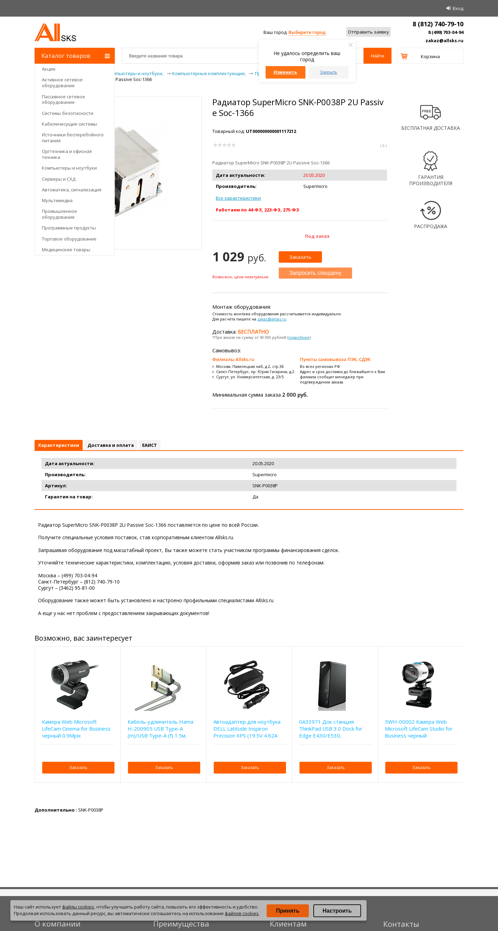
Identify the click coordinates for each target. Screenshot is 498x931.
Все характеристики (238, 198)
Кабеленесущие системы (69, 124)
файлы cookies (78, 907)
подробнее (299, 337)
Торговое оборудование (69, 239)
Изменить (285, 72)
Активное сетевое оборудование (62, 82)
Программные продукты (69, 228)
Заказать (300, 256)
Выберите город (306, 32)
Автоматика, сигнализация (71, 190)
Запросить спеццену (315, 273)
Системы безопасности (67, 113)
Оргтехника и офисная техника (67, 154)
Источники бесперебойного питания (73, 138)
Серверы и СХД (58, 179)
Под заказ (317, 236)
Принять (287, 911)
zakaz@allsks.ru (444, 40)
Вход (458, 8)
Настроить (337, 911)
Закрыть (328, 72)
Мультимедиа (57, 200)
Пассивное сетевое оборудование (63, 99)
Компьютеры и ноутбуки (69, 168)
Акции (48, 69)
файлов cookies (242, 913)
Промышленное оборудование (59, 214)
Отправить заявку (368, 32)
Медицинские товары (66, 249)
